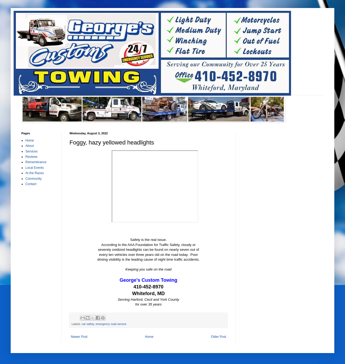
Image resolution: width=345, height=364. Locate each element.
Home (149, 337)
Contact (30, 184)
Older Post (218, 337)
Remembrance (35, 162)
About (29, 146)
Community (33, 179)
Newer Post (79, 337)
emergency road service (111, 324)
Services (31, 151)
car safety (88, 324)
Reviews (31, 157)
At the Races (34, 173)
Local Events (34, 168)
